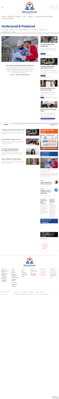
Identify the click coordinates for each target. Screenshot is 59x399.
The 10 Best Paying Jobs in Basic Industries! (20, 65)
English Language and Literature (48, 118)
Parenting (24, 272)
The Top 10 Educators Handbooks (47, 45)
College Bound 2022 (34, 271)
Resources (43, 292)
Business (13, 272)
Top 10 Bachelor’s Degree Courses (11, 139)
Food (23, 270)
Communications (15, 277)
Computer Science (13, 280)
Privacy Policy (53, 272)
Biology (13, 270)
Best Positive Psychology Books (48, 110)
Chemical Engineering (14, 275)
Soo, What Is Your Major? (33, 274)
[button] (2, 7)
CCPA (51, 277)
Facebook (46, 243)
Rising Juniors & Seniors (4, 271)
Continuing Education (3, 277)
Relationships (24, 274)
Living (37, 292)
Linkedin (44, 274)
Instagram (46, 245)
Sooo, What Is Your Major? (41, 294)
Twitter (45, 248)
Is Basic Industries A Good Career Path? (46, 183)
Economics (13, 282)
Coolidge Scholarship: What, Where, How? (47, 67)
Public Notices (53, 270)
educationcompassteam (23, 74)
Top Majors (31, 292)
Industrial (13, 286)
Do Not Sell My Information (53, 275)
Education (43, 53)
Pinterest (44, 275)
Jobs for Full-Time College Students (11, 159)
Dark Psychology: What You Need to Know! (47, 89)
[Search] (53, 124)
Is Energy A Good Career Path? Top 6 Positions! (45, 192)
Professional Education (4, 280)
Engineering (14, 284)
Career (12, 74)
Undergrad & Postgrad (4, 274)
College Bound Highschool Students (23, 294)
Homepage (17, 292)
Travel (23, 276)
